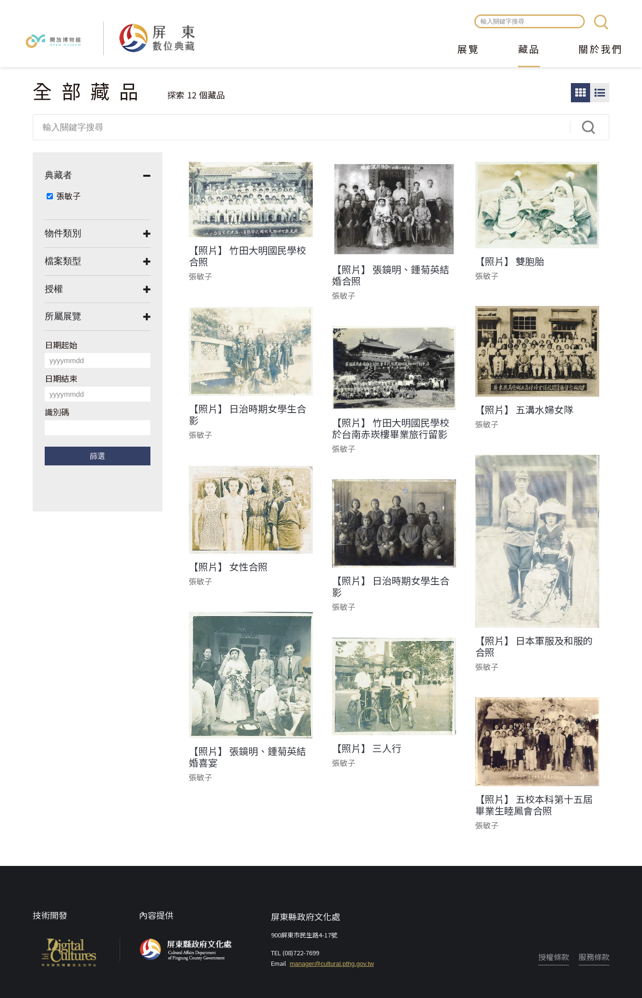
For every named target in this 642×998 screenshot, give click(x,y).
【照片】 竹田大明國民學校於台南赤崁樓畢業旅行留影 (390, 428)
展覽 (468, 50)
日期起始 (61, 345)
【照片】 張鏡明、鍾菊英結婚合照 (390, 275)
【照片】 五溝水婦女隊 (524, 409)
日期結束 (61, 378)
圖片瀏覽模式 (580, 92)
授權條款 (553, 956)
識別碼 (57, 412)
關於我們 (601, 50)
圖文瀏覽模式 (599, 92)
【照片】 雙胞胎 (509, 261)
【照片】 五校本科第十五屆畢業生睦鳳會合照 (534, 804)
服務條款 (594, 956)
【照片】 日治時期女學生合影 (247, 414)
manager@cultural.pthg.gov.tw (332, 963)
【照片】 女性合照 (228, 566)
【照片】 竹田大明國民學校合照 (247, 256)
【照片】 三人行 (366, 748)
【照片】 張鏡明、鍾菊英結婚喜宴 (247, 756)
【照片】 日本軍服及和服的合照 (534, 646)
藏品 (529, 50)
